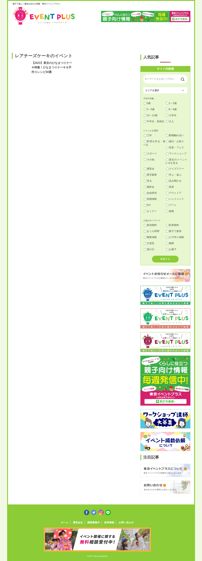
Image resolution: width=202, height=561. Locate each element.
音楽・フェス (175, 147)
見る (148, 180)
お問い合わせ (126, 522)
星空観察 (150, 174)
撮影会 (149, 186)
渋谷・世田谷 (89, 37)
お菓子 (171, 249)
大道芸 (149, 243)
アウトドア (173, 192)
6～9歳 (171, 109)
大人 (170, 121)
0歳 (147, 103)
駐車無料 (172, 225)
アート (171, 205)
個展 (170, 211)
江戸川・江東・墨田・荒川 (157, 37)
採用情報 (109, 522)
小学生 (171, 115)
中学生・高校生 (154, 121)
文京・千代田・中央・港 (134, 37)
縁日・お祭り (175, 141)
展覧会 (149, 168)
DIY (147, 205)
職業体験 (150, 237)
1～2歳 (171, 103)
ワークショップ (176, 153)
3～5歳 (149, 109)
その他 (149, 159)
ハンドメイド (175, 199)
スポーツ (150, 153)
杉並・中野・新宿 (66, 37)
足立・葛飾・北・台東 (21, 37)
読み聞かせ (173, 180)
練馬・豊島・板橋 (44, 37)
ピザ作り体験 (175, 237)
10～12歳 (150, 115)
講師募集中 (93, 522)
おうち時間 (151, 231)
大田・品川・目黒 (112, 37)
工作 (148, 135)
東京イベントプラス (44, 16)
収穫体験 (150, 199)
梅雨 (170, 243)
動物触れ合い (175, 135)
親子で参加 (173, 231)
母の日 (149, 249)
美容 (170, 186)
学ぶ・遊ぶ (173, 174)
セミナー (150, 211)
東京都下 (180, 37)
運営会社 (78, 522)
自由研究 (150, 192)
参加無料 (150, 225)
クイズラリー (175, 168)
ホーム (64, 522)
